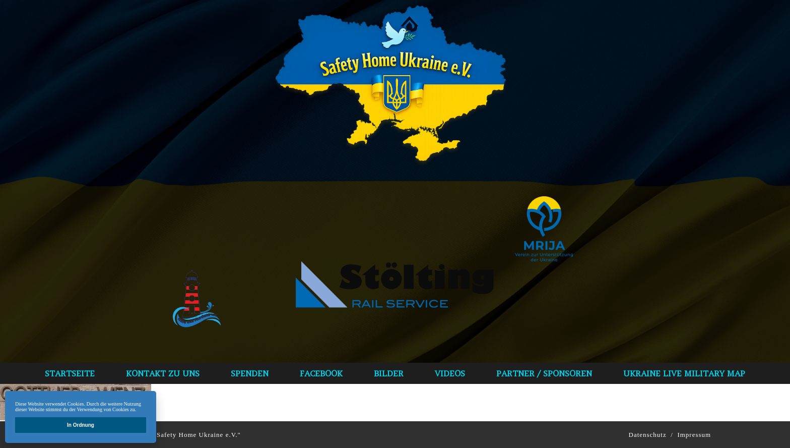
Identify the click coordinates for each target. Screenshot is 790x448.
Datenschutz (648, 434)
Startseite (70, 373)
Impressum (694, 434)
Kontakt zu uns (163, 373)
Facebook (321, 373)
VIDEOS (450, 373)
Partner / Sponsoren (544, 373)
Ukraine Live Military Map (684, 373)
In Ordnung (80, 425)
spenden (250, 373)
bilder (389, 373)
